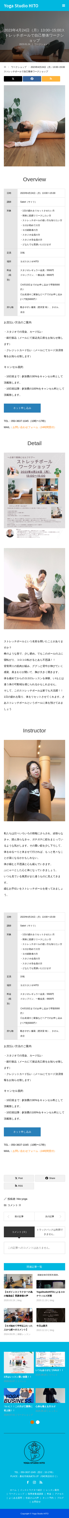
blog (19, 1300)
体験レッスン (24, 1334)
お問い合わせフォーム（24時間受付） (35, 427)
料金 (49, 1494)
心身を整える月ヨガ (45, 1406)
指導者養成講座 (35, 1494)
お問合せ (36, 1501)
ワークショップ (25, 1415)
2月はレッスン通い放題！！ (18, 1377)
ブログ (60, 1498)
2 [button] (38, 1422)
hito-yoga (22, 1198)
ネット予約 (48, 1498)
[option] (35, 1384)
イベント (21, 1381)
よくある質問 (15, 1498)
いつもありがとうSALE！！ (49, 1370)
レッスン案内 (52, 1490)
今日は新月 (41, 1326)
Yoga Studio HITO (21, 5)
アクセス (59, 1494)
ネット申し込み (22, 408)
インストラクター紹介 (31, 1490)
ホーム (13, 1490)
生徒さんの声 (32, 1498)
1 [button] (32, 1422)
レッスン (53, 1411)
